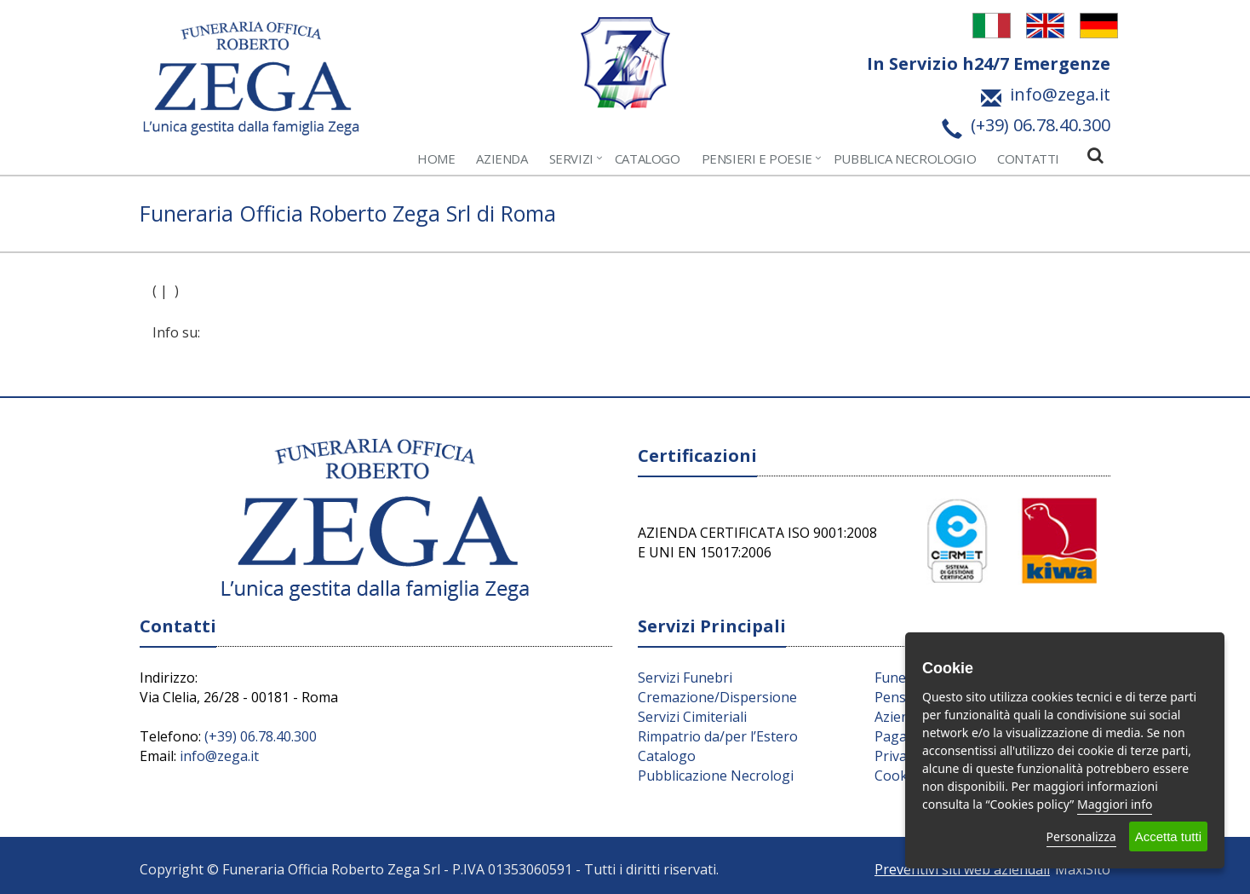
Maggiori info (1114, 804)
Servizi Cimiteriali (692, 716)
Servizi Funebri (685, 677)
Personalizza (1081, 836)
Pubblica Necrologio (905, 158)
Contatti (1028, 158)
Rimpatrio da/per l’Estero (718, 736)
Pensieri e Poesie (757, 158)
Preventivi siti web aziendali (962, 869)
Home (436, 158)
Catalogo (647, 158)
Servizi (571, 158)
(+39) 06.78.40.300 (260, 736)
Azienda (501, 158)
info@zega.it (219, 756)
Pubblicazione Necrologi (716, 775)
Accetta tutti (1168, 836)
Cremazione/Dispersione (717, 697)
